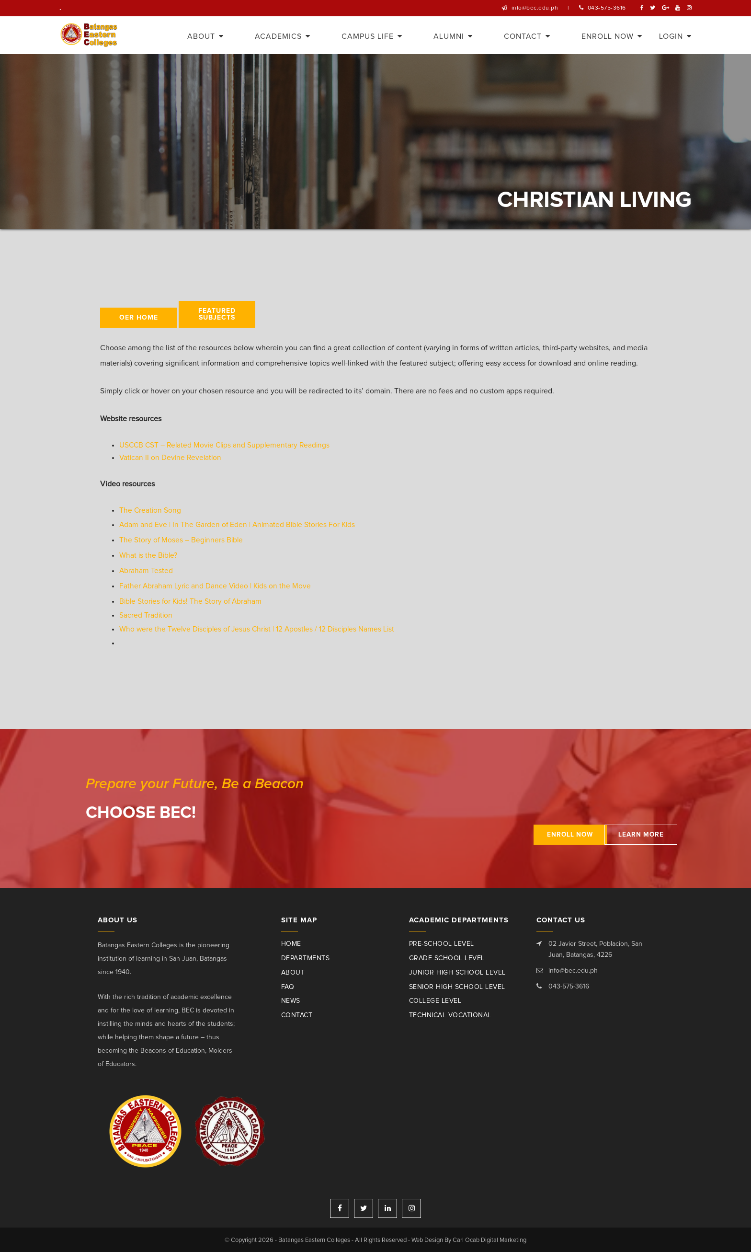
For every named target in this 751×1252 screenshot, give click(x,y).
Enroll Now (541, 834)
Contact (297, 1014)
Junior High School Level (457, 972)
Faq (288, 986)
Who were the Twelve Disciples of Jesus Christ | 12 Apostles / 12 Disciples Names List (260, 628)
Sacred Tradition (146, 615)
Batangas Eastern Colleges (89, 35)
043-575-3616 (607, 8)
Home (291, 943)
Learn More (626, 834)
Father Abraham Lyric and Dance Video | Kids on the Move (216, 585)
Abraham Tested (146, 570)
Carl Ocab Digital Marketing (490, 1239)
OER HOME (138, 317)
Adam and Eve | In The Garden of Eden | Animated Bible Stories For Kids (239, 524)
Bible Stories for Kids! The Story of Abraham (192, 601)
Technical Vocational (450, 1014)
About (293, 972)
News (290, 1000)
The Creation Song (150, 510)
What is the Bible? (149, 555)
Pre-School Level (441, 943)
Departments (305, 957)
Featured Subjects (217, 314)
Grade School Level (447, 957)
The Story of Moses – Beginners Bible (182, 539)
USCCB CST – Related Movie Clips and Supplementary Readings (227, 445)
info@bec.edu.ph (535, 8)
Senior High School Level (457, 986)
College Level (435, 1000)
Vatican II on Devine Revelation (171, 457)
